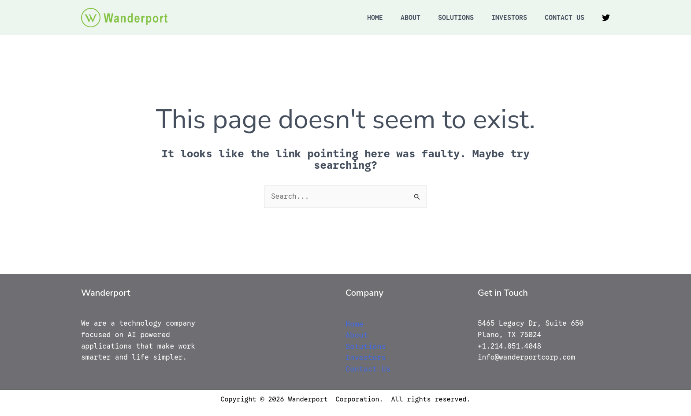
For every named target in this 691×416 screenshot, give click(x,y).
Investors (509, 18)
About (410, 18)
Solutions (456, 18)
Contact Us (564, 18)
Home (375, 18)
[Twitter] (606, 18)
